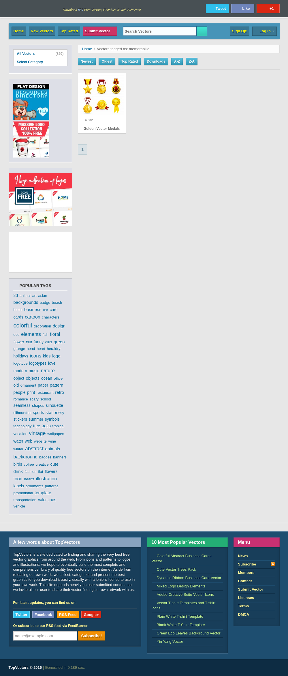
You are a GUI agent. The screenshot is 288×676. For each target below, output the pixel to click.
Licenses (246, 598)
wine (52, 441)
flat (40, 471)
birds (18, 464)
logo (56, 355)
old (16, 385)
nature (48, 370)
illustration (46, 478)
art (34, 295)
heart (41, 349)
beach (57, 302)
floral (55, 334)
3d (16, 295)
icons (36, 356)
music (34, 370)
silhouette (54, 405)
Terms (243, 606)
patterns (52, 486)
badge (45, 302)
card (53, 309)
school (45, 399)
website (40, 441)
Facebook (43, 615)
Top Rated (69, 31)
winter (19, 449)
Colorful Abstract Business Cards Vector (182, 558)
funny (39, 342)
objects (32, 378)
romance (21, 399)
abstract (34, 449)
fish (45, 334)
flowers (51, 471)
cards (18, 317)
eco (17, 334)
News (243, 556)
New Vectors (42, 31)
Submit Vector (100, 31)
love (52, 363)
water (18, 441)
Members (246, 572)
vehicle (19, 506)
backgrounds (26, 302)
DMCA (243, 614)
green (59, 341)
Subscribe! (91, 636)
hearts (29, 479)
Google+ (91, 615)
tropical (58, 426)
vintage (37, 433)
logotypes (37, 363)
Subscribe (256, 564)
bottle (18, 310)
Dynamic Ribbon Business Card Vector (186, 578)
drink (18, 471)
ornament (28, 385)
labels (19, 486)
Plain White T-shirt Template (177, 616)
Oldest (106, 61)
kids (47, 355)
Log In (264, 31)
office (58, 378)
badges (45, 457)
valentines (47, 499)
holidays (21, 356)
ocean (46, 378)
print (31, 392)
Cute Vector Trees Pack (174, 569)
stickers (20, 419)
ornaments (34, 486)
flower (19, 342)
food (18, 478)
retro (59, 392)
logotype (21, 363)
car (45, 310)
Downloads (156, 61)
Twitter (22, 615)
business (32, 309)
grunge (19, 349)
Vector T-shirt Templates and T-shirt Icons (184, 605)
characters (50, 317)
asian (42, 295)
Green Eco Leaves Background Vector (186, 633)
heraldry (53, 349)
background (26, 456)
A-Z (177, 61)
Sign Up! (239, 31)
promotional (23, 493)
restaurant (45, 392)
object (19, 378)
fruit (29, 342)
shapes (38, 405)
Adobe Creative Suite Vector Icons (183, 594)
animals (52, 448)
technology (23, 426)
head (31, 349)
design (59, 325)
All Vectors (40, 53)
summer (36, 419)
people (20, 392)
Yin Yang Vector (167, 641)
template (43, 492)
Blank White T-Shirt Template (178, 625)
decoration (42, 326)
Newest (87, 61)
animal (25, 295)
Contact (245, 581)
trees (46, 426)
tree (36, 426)
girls (48, 342)
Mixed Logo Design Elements (179, 586)
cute (54, 464)
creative (42, 464)
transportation (25, 500)
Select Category (40, 62)
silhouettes (22, 413)
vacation (20, 434)
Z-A (192, 61)
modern (20, 370)
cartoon (32, 316)
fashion (31, 471)
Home (19, 31)
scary (34, 399)
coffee (29, 464)
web (28, 441)
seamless (22, 405)
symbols (52, 419)
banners (60, 457)
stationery (55, 412)
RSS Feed (68, 615)
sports (38, 412)
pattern (56, 385)
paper (43, 385)
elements (31, 334)
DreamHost (254, 668)
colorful (23, 325)
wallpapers (56, 434)
